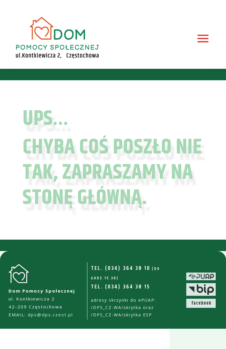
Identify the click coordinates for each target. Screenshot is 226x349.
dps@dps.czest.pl (50, 315)
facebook (201, 303)
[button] (213, 340)
